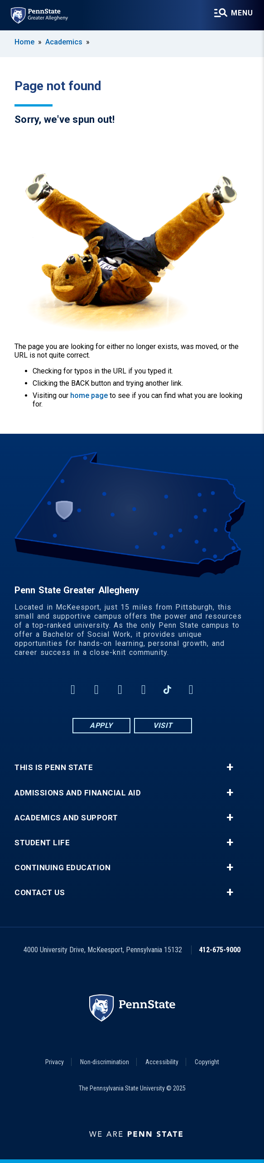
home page (89, 395)
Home (24, 42)
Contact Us (39, 892)
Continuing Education (62, 867)
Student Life (42, 842)
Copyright (207, 1062)
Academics (63, 42)
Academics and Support (66, 818)
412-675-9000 (219, 949)
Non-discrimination (104, 1062)
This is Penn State (53, 767)
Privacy (54, 1062)
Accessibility (161, 1062)
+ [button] (229, 767)
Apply (101, 725)
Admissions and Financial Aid (77, 793)
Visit (163, 725)
